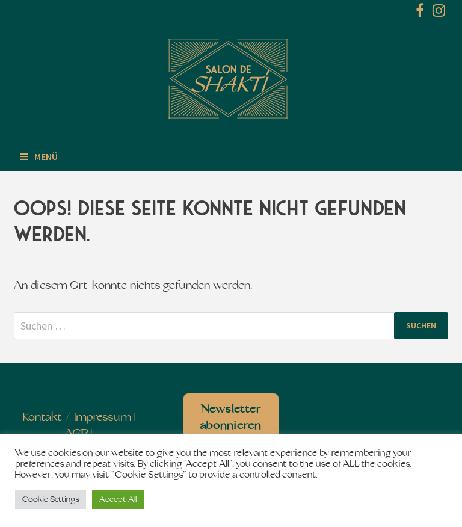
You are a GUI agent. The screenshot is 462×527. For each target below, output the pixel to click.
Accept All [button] (118, 500)
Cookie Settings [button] (50, 500)
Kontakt (42, 418)
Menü (39, 156)
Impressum (102, 418)
